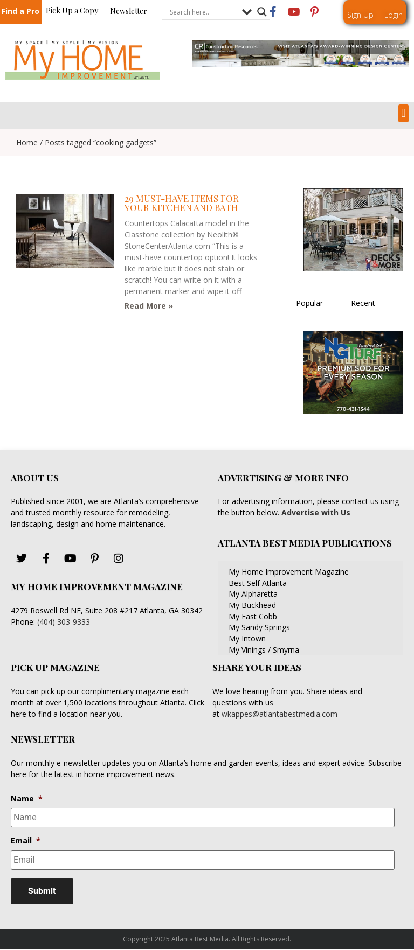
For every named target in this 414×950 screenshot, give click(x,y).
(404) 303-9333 (63, 622)
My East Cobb (253, 616)
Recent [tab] (363, 303)
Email (25, 841)
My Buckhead (252, 605)
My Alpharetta (253, 594)
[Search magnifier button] (262, 12)
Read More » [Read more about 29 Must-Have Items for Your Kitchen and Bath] (149, 306)
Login (393, 15)
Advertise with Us (314, 512)
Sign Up (360, 15)
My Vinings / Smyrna (264, 650)
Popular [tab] (309, 303)
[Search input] (203, 12)
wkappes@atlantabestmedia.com (279, 714)
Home (27, 142)
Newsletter (128, 11)
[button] (403, 113)
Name (27, 799)
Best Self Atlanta (258, 583)
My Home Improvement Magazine (289, 572)
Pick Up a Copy (72, 11)
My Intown (247, 638)
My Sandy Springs (259, 627)
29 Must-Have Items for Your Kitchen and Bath (182, 202)
